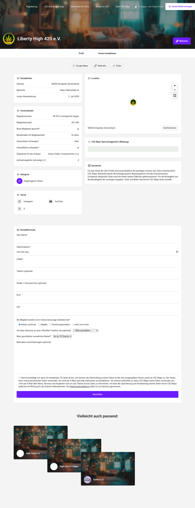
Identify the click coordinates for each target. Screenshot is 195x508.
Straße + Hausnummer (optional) (97, 286)
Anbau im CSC (102, 6)
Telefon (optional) (97, 274)
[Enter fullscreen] (175, 95)
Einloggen (142, 6)
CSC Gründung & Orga (54, 6)
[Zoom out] (175, 90)
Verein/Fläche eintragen (180, 6)
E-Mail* (97, 262)
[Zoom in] (175, 85)
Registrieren (157, 6)
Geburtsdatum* (97, 251)
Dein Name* (97, 238)
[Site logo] (13, 6)
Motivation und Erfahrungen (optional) (97, 357)
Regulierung (32, 6)
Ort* (97, 310)
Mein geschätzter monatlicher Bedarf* (44, 336)
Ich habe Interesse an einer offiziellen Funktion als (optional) (57, 330)
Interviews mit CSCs (80, 6)
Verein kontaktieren (107, 53)
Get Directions (169, 128)
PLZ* (97, 298)
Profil (81, 53)
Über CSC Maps (123, 6)
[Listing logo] (9, 38)
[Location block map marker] (133, 102)
